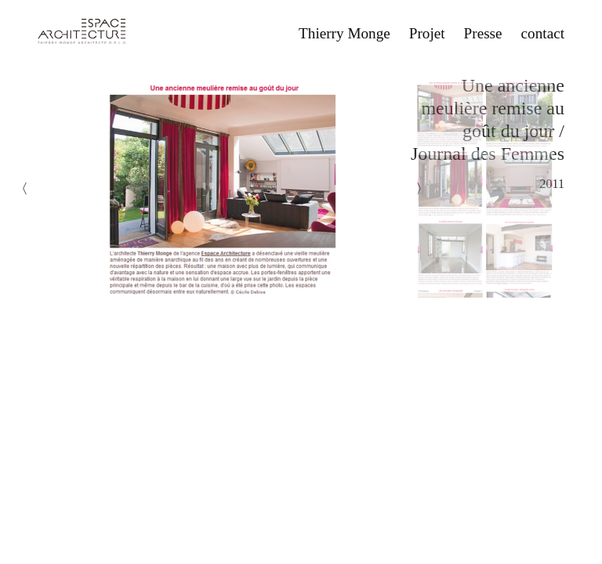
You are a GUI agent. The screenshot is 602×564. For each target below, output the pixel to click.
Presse (483, 33)
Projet (427, 33)
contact (542, 33)
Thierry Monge (344, 33)
